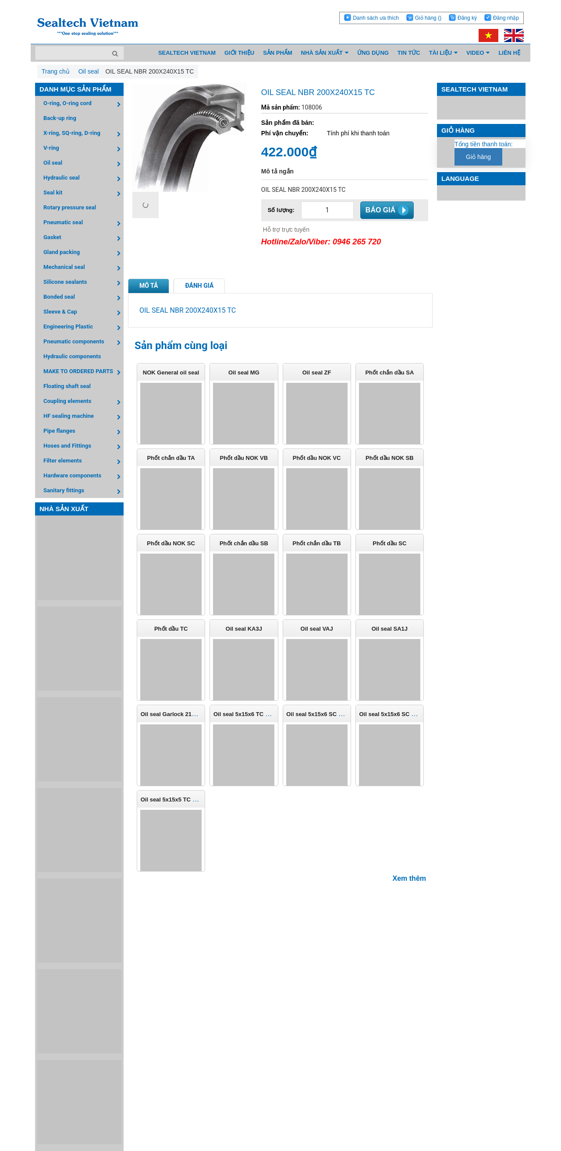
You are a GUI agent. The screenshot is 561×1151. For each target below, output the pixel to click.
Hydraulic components (72, 356)
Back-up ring (59, 118)
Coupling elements (83, 402)
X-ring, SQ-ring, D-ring (83, 134)
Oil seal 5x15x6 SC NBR (318, 714)
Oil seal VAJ (317, 628)
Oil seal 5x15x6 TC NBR (245, 714)
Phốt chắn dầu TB (317, 543)
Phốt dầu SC (389, 543)
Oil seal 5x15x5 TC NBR (173, 799)
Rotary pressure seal (69, 207)
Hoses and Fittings (83, 447)
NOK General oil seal (171, 372)
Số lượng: (281, 210)
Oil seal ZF (316, 372)
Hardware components (83, 476)
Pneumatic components (83, 342)
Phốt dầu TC (171, 628)
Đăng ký (467, 18)
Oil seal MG (243, 372)
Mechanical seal (83, 268)
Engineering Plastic (83, 327)
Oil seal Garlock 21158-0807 (178, 714)
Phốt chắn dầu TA (171, 458)
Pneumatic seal (83, 223)
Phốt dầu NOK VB (244, 458)
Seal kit (83, 193)
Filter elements (83, 461)
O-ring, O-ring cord (83, 104)
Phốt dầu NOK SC (171, 543)
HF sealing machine (83, 417)
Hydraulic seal (83, 179)
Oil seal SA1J (390, 628)
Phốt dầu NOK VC (317, 458)
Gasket (83, 238)
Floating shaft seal (67, 386)
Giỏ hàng (428, 18)
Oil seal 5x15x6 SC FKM (391, 714)
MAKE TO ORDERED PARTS (83, 372)
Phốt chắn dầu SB (244, 543)
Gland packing (83, 253)
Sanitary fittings (83, 491)
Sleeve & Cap (83, 313)
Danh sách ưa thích (376, 18)
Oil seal (83, 164)
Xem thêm (409, 878)
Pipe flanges (83, 432)
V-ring (83, 149)
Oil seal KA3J (244, 628)
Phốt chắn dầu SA (389, 372)
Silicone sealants (83, 283)
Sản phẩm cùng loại (181, 345)
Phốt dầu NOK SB (390, 458)
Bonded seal (83, 298)
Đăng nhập (506, 18)
